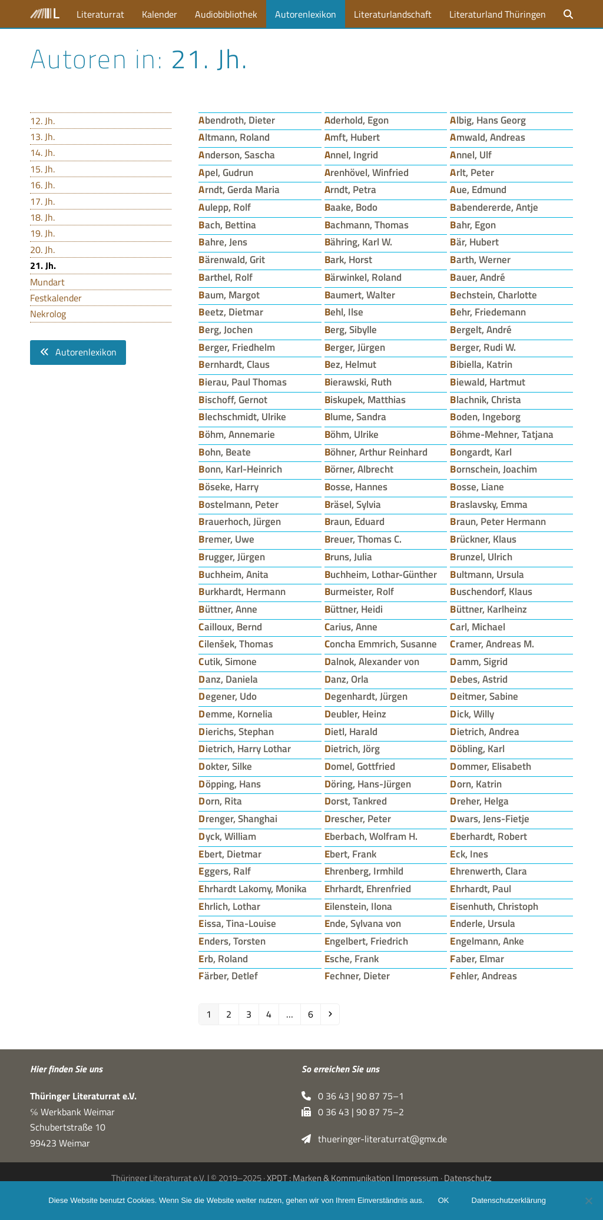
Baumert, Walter (360, 294)
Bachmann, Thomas (366, 224)
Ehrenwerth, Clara (488, 871)
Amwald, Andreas (487, 137)
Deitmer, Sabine (484, 696)
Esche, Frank (351, 958)
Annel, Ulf (471, 154)
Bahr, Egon (473, 224)
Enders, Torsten (232, 941)
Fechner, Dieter (357, 975)
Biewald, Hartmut (487, 382)
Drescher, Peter (358, 818)
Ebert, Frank (350, 854)
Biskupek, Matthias (365, 399)
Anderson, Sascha (236, 154)
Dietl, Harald (351, 731)
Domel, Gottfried (360, 766)
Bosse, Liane (477, 486)
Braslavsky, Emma (489, 504)
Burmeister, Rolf (359, 591)
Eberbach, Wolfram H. (371, 836)
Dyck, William (227, 836)
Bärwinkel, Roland (363, 277)
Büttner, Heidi (353, 609)
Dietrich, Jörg (352, 748)
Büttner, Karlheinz (488, 609)
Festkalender (56, 298)
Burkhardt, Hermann (242, 591)
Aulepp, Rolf (224, 207)
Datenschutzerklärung (509, 1200)
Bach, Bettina (227, 224)
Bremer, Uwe (226, 539)
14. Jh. (42, 152)
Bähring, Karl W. (358, 242)
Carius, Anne (351, 626)
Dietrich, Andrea (484, 731)
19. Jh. (42, 233)
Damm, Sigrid (479, 661)
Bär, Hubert (474, 242)
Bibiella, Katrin (481, 364)
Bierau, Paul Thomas (242, 382)
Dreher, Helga (479, 801)
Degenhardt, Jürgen (366, 696)
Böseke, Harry (228, 486)
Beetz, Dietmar (230, 312)
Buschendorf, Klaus (491, 591)
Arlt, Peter (472, 172)
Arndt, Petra (350, 189)
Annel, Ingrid (351, 154)
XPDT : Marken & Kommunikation (328, 1178)
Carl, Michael (477, 626)
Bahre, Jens (222, 242)
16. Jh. (42, 185)
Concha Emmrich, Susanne (381, 643)
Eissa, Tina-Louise (237, 923)
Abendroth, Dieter (236, 120)
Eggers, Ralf (224, 871)
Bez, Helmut (350, 364)
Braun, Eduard (354, 521)
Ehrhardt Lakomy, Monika (252, 888)
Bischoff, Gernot (232, 399)
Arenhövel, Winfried (366, 172)
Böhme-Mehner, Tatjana (502, 434)
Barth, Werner (480, 259)
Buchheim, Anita (233, 574)
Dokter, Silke (225, 766)
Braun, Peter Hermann (498, 521)
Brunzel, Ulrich (481, 556)
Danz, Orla (346, 679)
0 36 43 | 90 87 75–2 (353, 1112)
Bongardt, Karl (481, 452)
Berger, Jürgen (355, 347)
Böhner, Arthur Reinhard (376, 452)
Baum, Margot (229, 294)
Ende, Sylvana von (363, 923)
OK (443, 1200)
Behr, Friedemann (488, 312)
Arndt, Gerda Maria (239, 189)
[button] (568, 14)
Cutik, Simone (227, 661)
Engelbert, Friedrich (366, 941)
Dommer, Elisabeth (490, 766)
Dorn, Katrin (476, 784)
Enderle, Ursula (482, 923)
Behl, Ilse (344, 312)
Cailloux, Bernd (230, 626)
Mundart (47, 282)
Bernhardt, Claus (234, 364)
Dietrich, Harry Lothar (244, 748)
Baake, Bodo (351, 207)
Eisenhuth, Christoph (494, 906)
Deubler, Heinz (355, 714)
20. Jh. (42, 249)
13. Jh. (42, 136)
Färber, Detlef (228, 975)
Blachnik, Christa (485, 399)
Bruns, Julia (348, 556)
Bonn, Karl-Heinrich (240, 469)
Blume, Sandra (355, 416)
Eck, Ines (469, 854)
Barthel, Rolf (225, 277)
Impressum (417, 1178)
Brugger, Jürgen (231, 556)
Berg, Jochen (225, 329)
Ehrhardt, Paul (480, 888)
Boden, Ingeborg (485, 416)
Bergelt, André (481, 329)
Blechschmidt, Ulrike (242, 416)
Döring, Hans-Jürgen (368, 784)
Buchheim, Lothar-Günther (381, 574)
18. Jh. (42, 217)
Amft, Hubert (352, 137)
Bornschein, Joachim (493, 469)
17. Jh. (42, 201)
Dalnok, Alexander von (372, 661)
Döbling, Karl (477, 748)
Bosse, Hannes (356, 486)
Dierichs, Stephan (236, 731)
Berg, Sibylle (350, 329)
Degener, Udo (227, 696)
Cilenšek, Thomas (235, 643)
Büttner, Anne (227, 609)
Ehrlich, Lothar (229, 906)
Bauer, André (477, 277)
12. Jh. (42, 121)
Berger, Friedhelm (236, 347)
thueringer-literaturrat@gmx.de (374, 1139)
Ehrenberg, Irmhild (364, 871)
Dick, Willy (472, 714)
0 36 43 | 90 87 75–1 (353, 1096)
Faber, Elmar (477, 958)
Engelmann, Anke (487, 941)
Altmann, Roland (234, 137)
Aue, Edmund (478, 189)
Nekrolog (48, 314)
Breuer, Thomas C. (363, 539)
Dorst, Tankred (355, 801)
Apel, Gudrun (225, 172)
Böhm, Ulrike (351, 434)
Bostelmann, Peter (238, 504)
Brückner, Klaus (483, 539)
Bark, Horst (348, 259)
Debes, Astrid (479, 679)
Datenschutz (468, 1178)
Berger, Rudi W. (483, 347)
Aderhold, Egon (356, 120)
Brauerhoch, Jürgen (239, 521)
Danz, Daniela (228, 679)
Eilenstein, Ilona (358, 906)
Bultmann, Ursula (487, 574)
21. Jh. (43, 265)
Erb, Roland (223, 958)
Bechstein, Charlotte (493, 294)
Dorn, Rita (220, 801)
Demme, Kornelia (235, 714)
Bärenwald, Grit (231, 259)
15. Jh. (42, 169)
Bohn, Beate (224, 452)
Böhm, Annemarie (236, 434)
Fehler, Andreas (483, 975)
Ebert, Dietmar (229, 854)
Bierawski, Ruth (358, 382)
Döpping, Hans (229, 784)
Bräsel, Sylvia (353, 504)
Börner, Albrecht (359, 469)
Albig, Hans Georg (488, 120)
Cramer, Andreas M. (492, 643)
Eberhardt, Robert (488, 836)
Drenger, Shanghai (237, 818)
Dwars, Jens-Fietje (489, 818)
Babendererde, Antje (494, 207)
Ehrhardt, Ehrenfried (368, 888)
